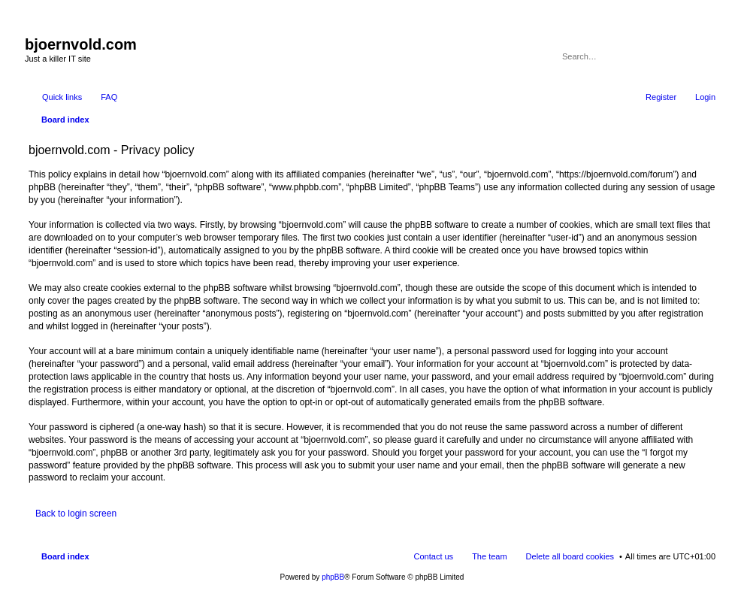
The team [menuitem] (489, 556)
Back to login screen (75, 513)
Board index (65, 556)
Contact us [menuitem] (434, 556)
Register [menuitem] (661, 97)
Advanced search (705, 56)
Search (684, 56)
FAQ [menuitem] (109, 97)
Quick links (62, 97)
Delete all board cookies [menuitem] (570, 556)
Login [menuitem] (705, 97)
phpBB (333, 577)
